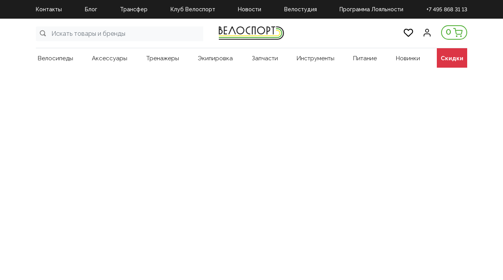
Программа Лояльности (371, 9)
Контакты (49, 9)
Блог (91, 9)
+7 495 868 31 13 (446, 9)
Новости (249, 9)
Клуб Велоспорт (193, 9)
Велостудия (300, 9)
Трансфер (134, 9)
